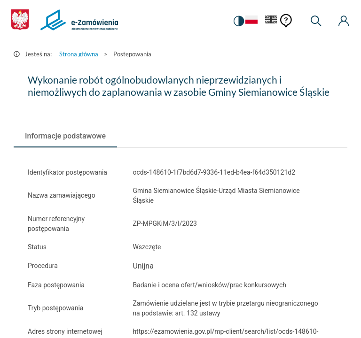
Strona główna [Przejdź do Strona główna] (78, 54)
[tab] (65, 136)
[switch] (239, 21)
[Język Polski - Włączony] (251, 21)
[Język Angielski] (271, 21)
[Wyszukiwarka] (316, 21)
